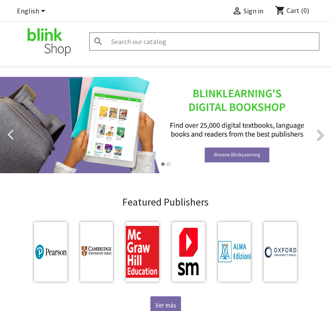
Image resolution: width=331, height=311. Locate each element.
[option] (165, 125)
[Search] (204, 41)
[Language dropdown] (32, 11)
